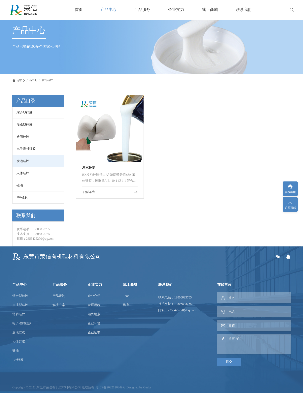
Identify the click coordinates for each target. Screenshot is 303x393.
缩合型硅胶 (24, 112)
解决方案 (58, 305)
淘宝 (126, 305)
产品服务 (142, 9)
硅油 (20, 185)
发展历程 (94, 305)
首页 (79, 9)
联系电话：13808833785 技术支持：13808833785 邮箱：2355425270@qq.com (177, 304)
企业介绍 (94, 295)
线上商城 (210, 9)
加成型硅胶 (24, 124)
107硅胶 (22, 197)
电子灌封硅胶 (26, 149)
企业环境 (94, 323)
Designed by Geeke (138, 387)
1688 (126, 295)
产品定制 (58, 295)
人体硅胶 (23, 173)
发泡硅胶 (47, 80)
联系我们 (244, 9)
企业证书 (94, 332)
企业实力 (176, 9)
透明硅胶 (23, 136)
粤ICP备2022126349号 (110, 387)
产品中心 (109, 9)
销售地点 (94, 314)
